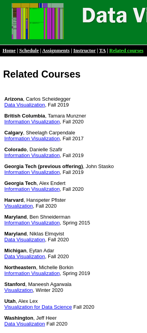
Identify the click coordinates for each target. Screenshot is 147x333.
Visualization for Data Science (38, 307)
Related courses (126, 50)
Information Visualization (32, 122)
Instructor (84, 50)
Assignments (56, 50)
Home (9, 50)
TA (102, 50)
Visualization (18, 206)
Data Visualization (24, 105)
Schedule (29, 50)
